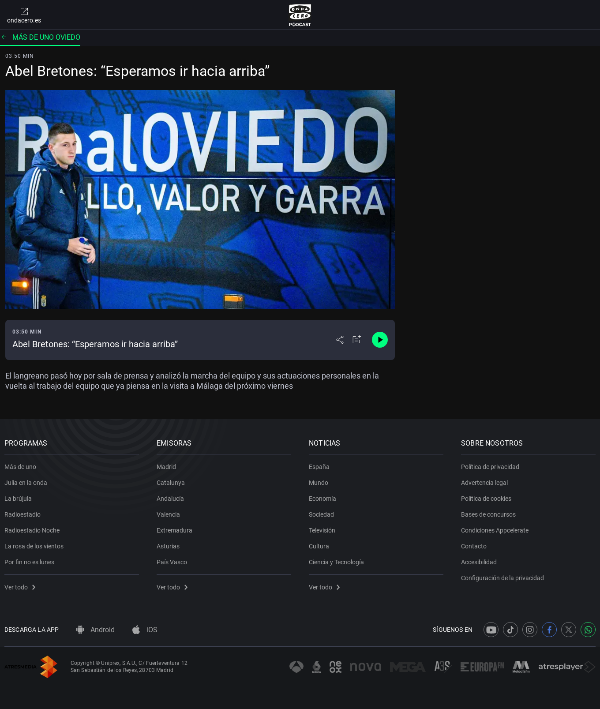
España (319, 466)
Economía (322, 498)
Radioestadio (22, 514)
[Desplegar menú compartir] (340, 340)
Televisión (322, 530)
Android (95, 630)
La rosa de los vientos (34, 546)
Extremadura (174, 530)
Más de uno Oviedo (40, 37)
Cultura (319, 546)
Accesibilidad (479, 562)
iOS (145, 630)
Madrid (166, 466)
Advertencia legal (484, 482)
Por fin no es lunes (29, 562)
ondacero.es (24, 15)
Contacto (474, 546)
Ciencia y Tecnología (336, 562)
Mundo (318, 482)
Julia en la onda (25, 482)
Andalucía (170, 498)
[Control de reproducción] (380, 340)
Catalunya (171, 482)
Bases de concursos (488, 514)
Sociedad (321, 514)
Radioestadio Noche (32, 530)
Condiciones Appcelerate (495, 530)
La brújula (18, 498)
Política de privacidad (490, 466)
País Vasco (172, 562)
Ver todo (19, 587)
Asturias (168, 546)
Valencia (168, 514)
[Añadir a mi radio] (357, 340)
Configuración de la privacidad (502, 577)
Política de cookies (486, 498)
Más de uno (20, 466)
